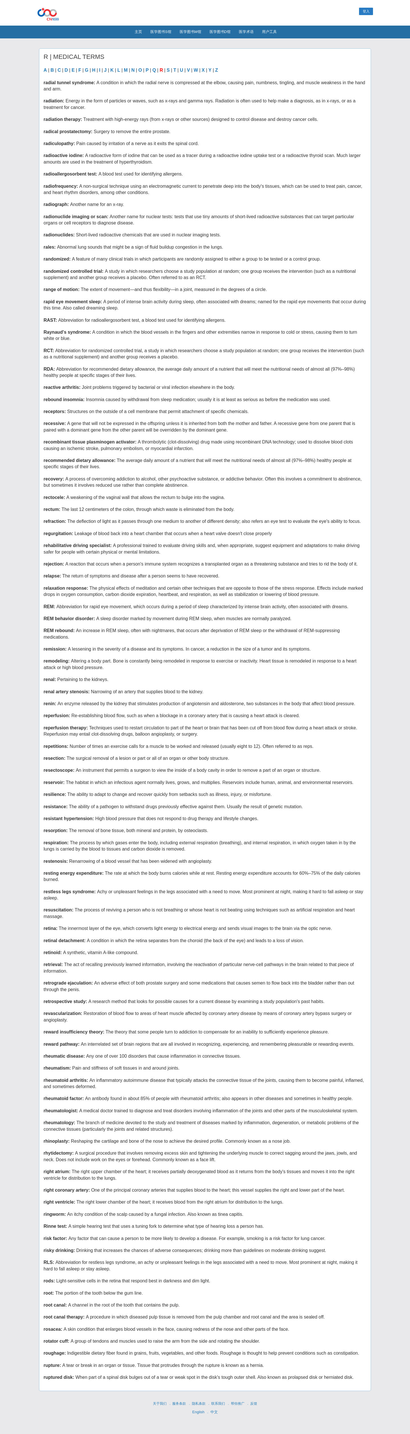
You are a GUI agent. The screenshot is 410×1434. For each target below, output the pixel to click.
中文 (214, 1412)
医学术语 (246, 32)
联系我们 (218, 1404)
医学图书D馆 (220, 32)
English (198, 1412)
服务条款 (179, 1404)
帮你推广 (238, 1404)
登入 (366, 11)
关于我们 (160, 1404)
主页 (138, 32)
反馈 (253, 1404)
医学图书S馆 (160, 32)
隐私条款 (199, 1404)
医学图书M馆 (190, 32)
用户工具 (269, 32)
